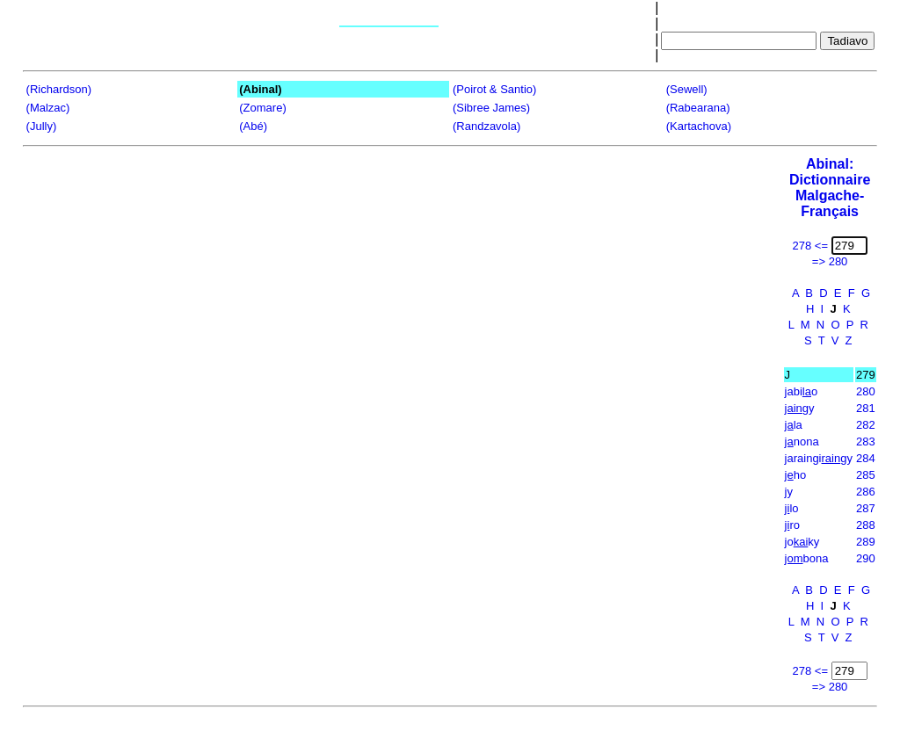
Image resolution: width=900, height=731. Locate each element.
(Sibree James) (491, 107)
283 (865, 441)
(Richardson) (58, 89)
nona (802, 441)
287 (865, 508)
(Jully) (41, 126)
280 (865, 391)
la (793, 424)
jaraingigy (819, 458)
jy (789, 491)
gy (800, 408)
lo (792, 508)
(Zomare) (262, 107)
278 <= (811, 245)
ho (796, 474)
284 (865, 458)
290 (865, 558)
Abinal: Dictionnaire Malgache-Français (829, 187)
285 (865, 474)
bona (807, 558)
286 (865, 491)
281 (865, 408)
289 (865, 541)
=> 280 (830, 261)
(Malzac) (48, 107)
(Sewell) (687, 89)
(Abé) (253, 126)
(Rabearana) (698, 107)
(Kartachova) (698, 126)
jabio (801, 391)
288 (865, 525)
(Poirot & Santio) (494, 89)
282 (865, 424)
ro (792, 525)
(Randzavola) (486, 126)
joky (802, 541)
